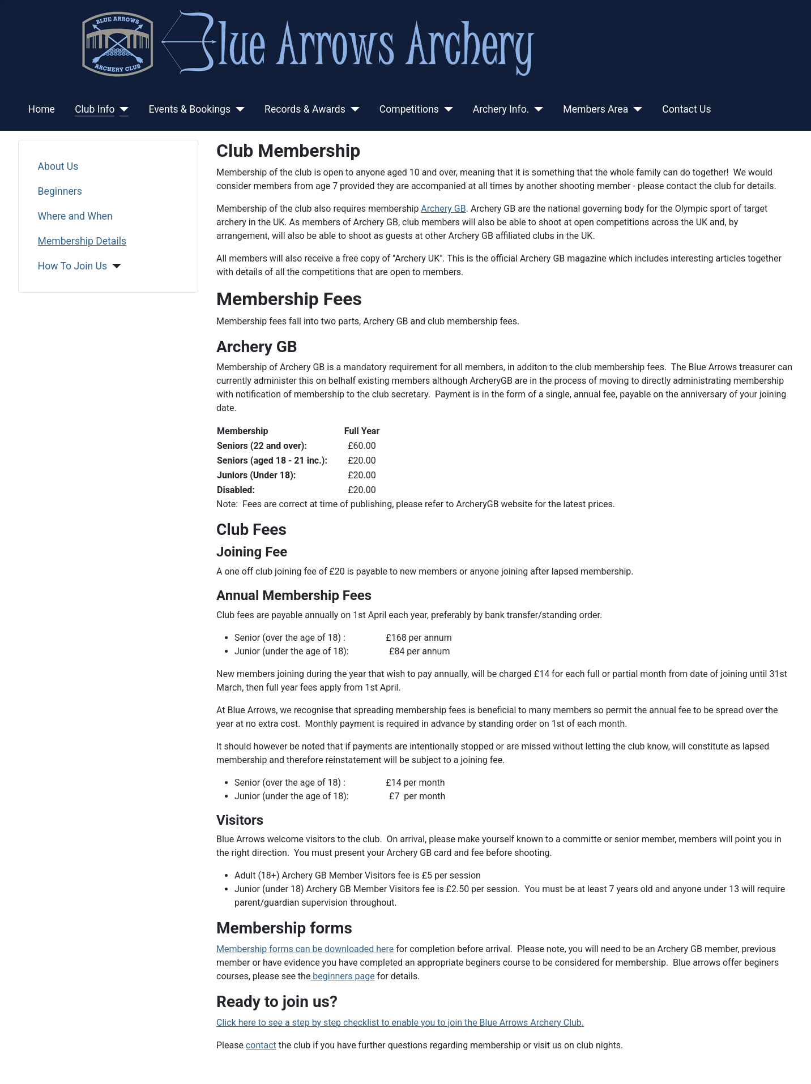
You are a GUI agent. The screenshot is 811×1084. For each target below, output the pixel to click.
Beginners (60, 191)
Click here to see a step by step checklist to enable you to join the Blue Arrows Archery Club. (400, 1022)
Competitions (409, 109)
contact (261, 1045)
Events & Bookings (189, 109)
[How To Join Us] (114, 266)
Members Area (595, 109)
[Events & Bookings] (238, 109)
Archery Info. (501, 109)
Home (41, 109)
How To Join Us (72, 266)
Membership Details (82, 241)
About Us (58, 166)
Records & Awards (304, 109)
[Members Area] (635, 109)
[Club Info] (121, 109)
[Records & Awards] (352, 109)
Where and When (75, 216)
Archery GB (443, 208)
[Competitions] (446, 109)
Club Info (94, 109)
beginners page (342, 976)
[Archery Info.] (536, 109)
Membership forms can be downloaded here (305, 949)
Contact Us (686, 109)
